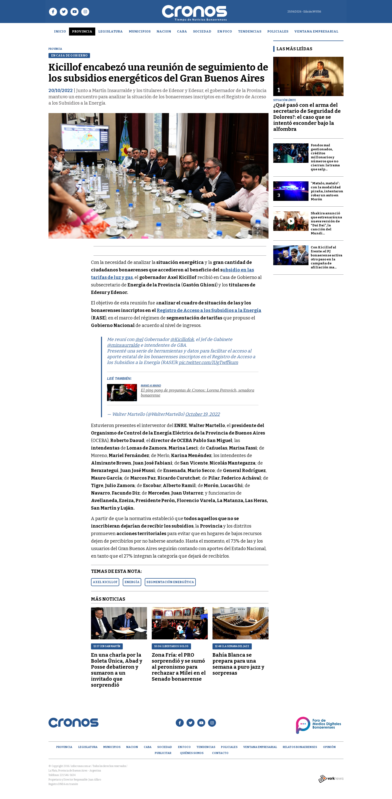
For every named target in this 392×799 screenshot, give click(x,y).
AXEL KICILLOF (105, 582)
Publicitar (163, 753)
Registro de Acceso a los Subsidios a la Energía (209, 310)
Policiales (277, 31)
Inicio (60, 31)
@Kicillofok (182, 339)
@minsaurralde (123, 345)
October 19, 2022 (202, 414)
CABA (182, 31)
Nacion (163, 31)
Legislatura (110, 31)
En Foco (224, 31)
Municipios (139, 31)
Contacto (220, 753)
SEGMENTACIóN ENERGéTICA (170, 582)
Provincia (82, 31)
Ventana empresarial (316, 31)
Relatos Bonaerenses (300, 747)
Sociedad (202, 31)
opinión (329, 747)
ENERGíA (132, 582)
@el (139, 339)
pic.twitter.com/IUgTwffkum (208, 362)
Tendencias (249, 31)
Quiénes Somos (192, 753)
